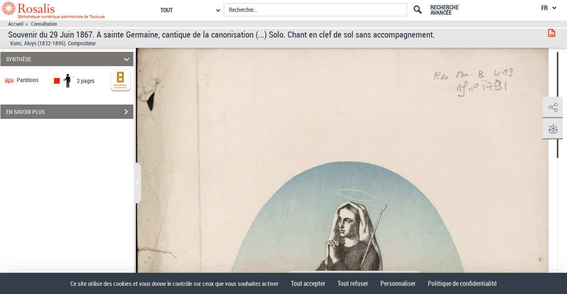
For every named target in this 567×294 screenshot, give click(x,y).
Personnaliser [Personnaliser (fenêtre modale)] (398, 283)
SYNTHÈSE (69, 59)
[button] (552, 107)
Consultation (44, 23)
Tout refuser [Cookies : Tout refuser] (353, 283)
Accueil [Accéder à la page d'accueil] (15, 23)
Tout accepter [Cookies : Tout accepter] (308, 283)
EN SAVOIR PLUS (69, 112)
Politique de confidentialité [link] (462, 283)
